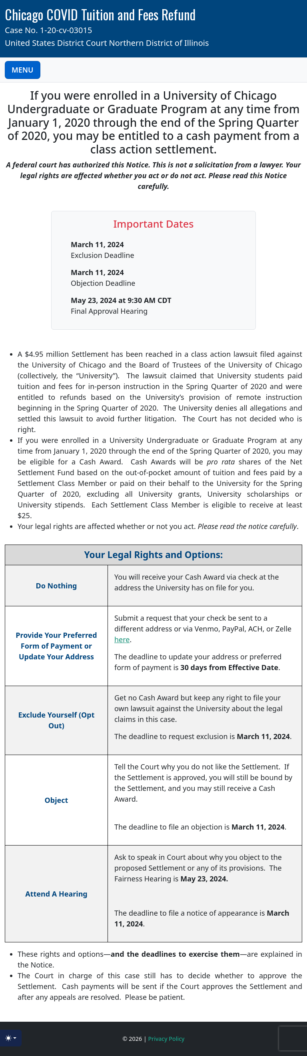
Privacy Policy (166, 1038)
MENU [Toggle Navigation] (23, 70)
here (122, 639)
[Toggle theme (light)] (11, 1038)
